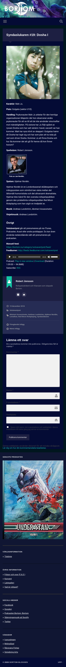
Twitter (7, 621)
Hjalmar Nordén (51, 314)
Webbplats (11, 415)
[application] (33, 257)
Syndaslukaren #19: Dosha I (27, 35)
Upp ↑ (60, 662)
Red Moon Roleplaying (27, 316)
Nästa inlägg (15, 328)
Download (39, 261)
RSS (18, 268)
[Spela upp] (9, 257)
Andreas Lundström (36, 314)
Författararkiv (18, 294)
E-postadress (13, 402)
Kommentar (12, 352)
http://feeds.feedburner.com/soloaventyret (38, 250)
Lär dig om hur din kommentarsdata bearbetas (24, 448)
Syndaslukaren (43, 316)
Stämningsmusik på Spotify (16, 617)
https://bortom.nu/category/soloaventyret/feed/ (28, 247)
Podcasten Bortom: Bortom (16, 613)
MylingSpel (9, 644)
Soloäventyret (15, 310)
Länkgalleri (9, 583)
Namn (9, 390)
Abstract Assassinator (18, 314)
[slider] (29, 257)
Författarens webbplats (24, 294)
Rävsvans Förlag (11, 648)
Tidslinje (8, 556)
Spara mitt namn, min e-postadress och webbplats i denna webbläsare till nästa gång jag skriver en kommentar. (32, 428)
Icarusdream (10, 640)
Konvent (8, 579)
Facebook (8, 605)
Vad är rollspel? (11, 587)
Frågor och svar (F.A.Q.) (14, 574)
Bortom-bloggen (18, 662)
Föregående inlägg (17, 324)
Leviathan (13, 316)
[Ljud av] (49, 257)
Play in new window (24, 261)
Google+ (8, 609)
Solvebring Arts (11, 652)
